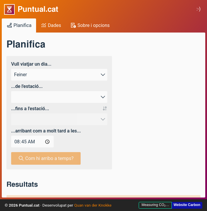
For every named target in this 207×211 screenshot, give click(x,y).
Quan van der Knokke (92, 205)
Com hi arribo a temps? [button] (46, 158)
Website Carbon (187, 205)
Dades (51, 25)
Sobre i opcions (90, 25)
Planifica (18, 25)
